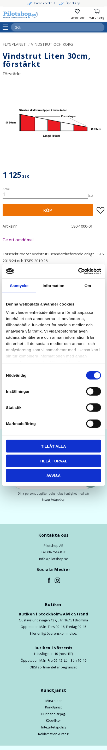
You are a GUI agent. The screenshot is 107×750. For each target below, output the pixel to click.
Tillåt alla (53, 446)
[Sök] (100, 27)
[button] (7, 26)
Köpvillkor (53, 720)
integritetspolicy (53, 499)
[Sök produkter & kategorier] (51, 27)
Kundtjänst (53, 707)
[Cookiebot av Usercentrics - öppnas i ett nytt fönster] (78, 271)
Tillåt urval (53, 461)
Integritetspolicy (53, 727)
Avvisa (53, 475)
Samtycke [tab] (19, 285)
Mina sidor (53, 700)
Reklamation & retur (53, 734)
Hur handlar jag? (53, 714)
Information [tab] (53, 285)
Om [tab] (88, 285)
